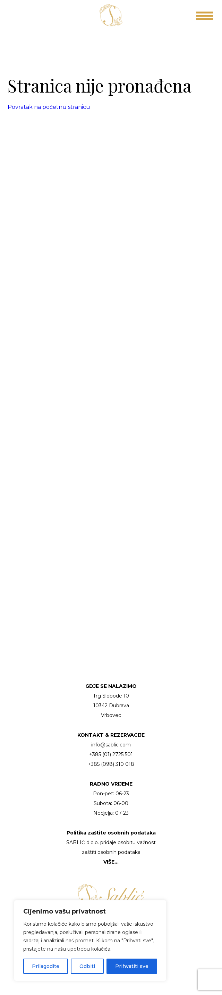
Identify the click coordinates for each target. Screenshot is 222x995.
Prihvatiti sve (131, 966)
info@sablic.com (111, 745)
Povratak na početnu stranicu (49, 107)
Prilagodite (45, 966)
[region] (90, 940)
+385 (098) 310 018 (111, 764)
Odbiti (87, 966)
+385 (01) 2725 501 (111, 754)
